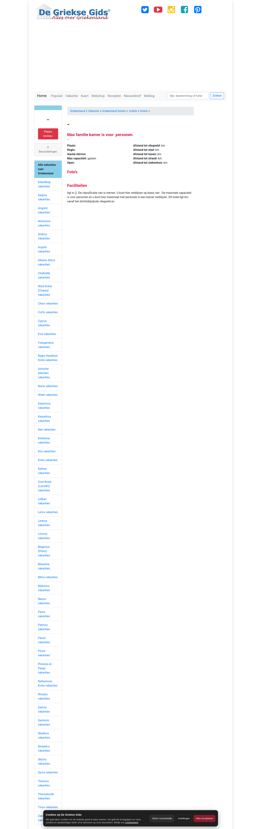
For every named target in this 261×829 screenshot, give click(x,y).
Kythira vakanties (44, 471)
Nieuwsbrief (132, 96)
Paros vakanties (44, 614)
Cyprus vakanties (44, 323)
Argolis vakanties (44, 249)
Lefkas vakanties (44, 501)
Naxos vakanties (44, 601)
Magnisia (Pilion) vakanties (44, 551)
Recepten (114, 96)
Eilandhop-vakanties (44, 184)
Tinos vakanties (48, 807)
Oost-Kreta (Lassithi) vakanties (45, 486)
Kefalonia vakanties (44, 440)
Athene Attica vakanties (46, 262)
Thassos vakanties (44, 783)
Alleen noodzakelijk (162, 818)
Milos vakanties (48, 577)
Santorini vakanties (44, 722)
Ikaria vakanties (48, 386)
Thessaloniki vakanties (46, 796)
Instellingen (184, 818)
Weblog (149, 96)
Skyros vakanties (44, 761)
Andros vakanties (44, 236)
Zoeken (217, 95)
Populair (57, 96)
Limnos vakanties (44, 536)
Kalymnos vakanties (44, 406)
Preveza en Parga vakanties (45, 668)
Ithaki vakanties (48, 394)
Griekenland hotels (113, 111)
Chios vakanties (48, 303)
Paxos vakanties (44, 640)
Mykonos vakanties (44, 588)
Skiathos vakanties (44, 735)
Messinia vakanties (44, 566)
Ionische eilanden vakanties (44, 373)
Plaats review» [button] (48, 134)
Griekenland (77, 111)
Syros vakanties (48, 772)
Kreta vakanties (48, 460)
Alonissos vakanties (44, 223)
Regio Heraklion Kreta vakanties (48, 358)
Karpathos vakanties (44, 419)
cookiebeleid (131, 822)
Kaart (84, 96)
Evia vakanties (47, 334)
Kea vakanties (47, 429)
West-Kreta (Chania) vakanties (45, 290)
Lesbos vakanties (44, 523)
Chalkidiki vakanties (44, 275)
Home (42, 96)
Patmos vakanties (44, 627)
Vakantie (72, 96)
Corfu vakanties (48, 312)
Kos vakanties (47, 451)
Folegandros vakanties (46, 345)
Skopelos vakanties (44, 748)
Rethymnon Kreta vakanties (48, 683)
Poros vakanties (44, 653)
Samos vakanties (44, 709)
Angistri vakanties (44, 210)
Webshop (98, 96)
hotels (132, 111)
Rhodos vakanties (44, 696)
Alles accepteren (204, 818)
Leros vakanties (48, 512)
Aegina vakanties (44, 197)
